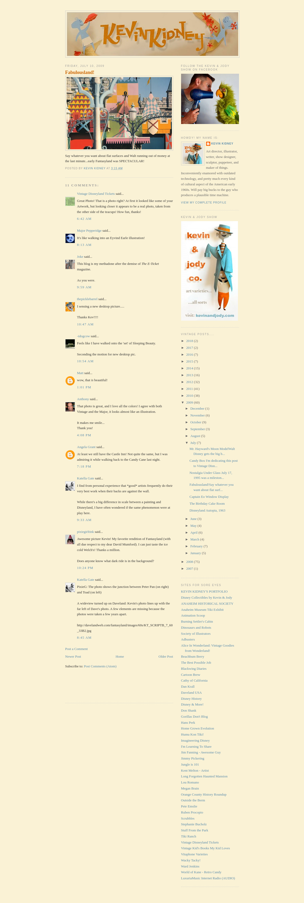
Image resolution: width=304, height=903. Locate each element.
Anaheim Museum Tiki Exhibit (202, 610)
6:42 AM (84, 219)
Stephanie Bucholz (194, 824)
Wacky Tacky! (191, 860)
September (198, 429)
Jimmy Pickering (192, 758)
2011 (190, 389)
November (198, 415)
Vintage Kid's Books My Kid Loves (205, 848)
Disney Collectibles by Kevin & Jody (206, 597)
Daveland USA (191, 692)
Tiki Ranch (188, 836)
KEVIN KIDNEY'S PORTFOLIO (204, 591)
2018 (190, 341)
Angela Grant (86, 447)
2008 (190, 562)
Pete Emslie (189, 806)
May (193, 526)
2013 (190, 375)
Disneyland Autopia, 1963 (207, 510)
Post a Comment (76, 649)
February (196, 546)
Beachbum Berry (192, 656)
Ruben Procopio (192, 812)
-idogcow (83, 336)
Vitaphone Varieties (194, 854)
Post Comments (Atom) (100, 666)
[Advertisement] (96, 689)
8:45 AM (84, 637)
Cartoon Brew (190, 675)
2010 (190, 396)
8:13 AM (84, 245)
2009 (190, 402)
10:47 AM (85, 324)
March (195, 539)
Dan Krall (188, 686)
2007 (190, 568)
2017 (190, 348)
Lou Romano (190, 782)
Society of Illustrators (196, 634)
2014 (190, 368)
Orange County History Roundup (204, 794)
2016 (190, 354)
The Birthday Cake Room (207, 503)
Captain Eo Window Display (209, 497)
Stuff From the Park (194, 830)
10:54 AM (85, 361)
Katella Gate (85, 478)
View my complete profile (204, 202)
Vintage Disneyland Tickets (96, 194)
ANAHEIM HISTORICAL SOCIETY (207, 604)
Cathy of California (194, 680)
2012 (190, 382)
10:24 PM (85, 568)
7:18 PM (84, 466)
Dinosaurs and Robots (196, 627)
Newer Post (73, 656)
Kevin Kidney (222, 143)
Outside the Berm (193, 800)
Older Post (165, 656)
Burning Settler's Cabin (197, 621)
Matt (80, 373)
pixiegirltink (85, 532)
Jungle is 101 (190, 764)
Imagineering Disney (195, 740)
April (194, 532)
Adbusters (188, 639)
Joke (80, 257)
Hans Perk (188, 723)
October (196, 422)
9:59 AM (84, 287)
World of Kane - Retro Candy (201, 872)
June (193, 519)
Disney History (191, 699)
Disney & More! (192, 704)
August (195, 436)
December (197, 408)
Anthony (83, 399)
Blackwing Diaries (194, 669)
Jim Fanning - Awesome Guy (201, 752)
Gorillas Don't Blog (194, 716)
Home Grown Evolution (197, 728)
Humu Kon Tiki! (192, 734)
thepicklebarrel (87, 299)
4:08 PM (84, 435)
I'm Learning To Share (196, 746)
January (196, 553)
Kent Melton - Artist (195, 770)
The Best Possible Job (196, 662)
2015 (190, 361)
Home (120, 656)
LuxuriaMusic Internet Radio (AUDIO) (208, 878)
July (193, 443)
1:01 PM (84, 387)
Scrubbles (188, 818)
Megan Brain (190, 788)
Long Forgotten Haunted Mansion (204, 776)
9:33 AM (84, 520)
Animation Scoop (193, 615)
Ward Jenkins (190, 866)
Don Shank (188, 710)
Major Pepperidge (89, 230)
